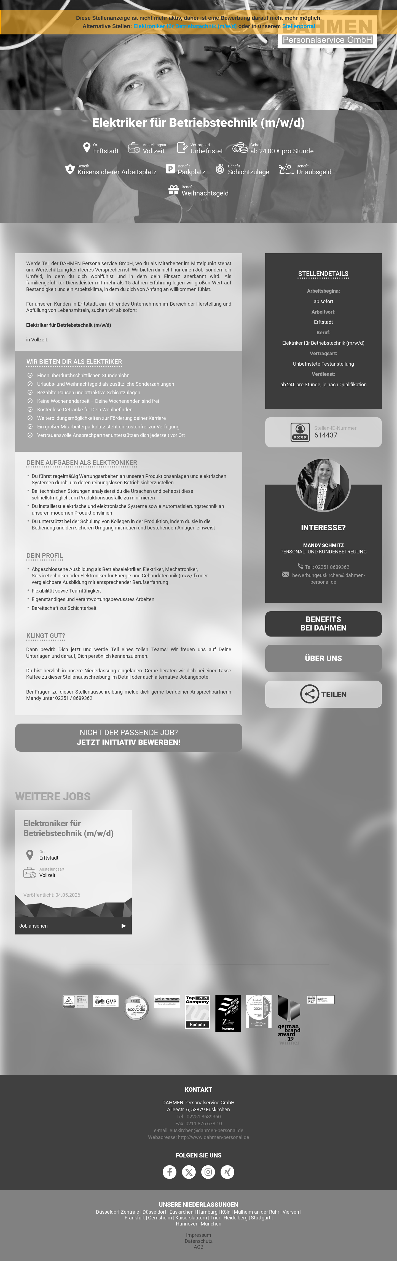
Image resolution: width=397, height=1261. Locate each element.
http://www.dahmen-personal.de (213, 1137)
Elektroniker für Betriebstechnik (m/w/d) (185, 26)
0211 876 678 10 (204, 1123)
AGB (198, 1247)
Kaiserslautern (191, 1218)
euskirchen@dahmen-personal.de (206, 1130)
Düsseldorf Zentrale (117, 1212)
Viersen (291, 1212)
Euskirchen (182, 1212)
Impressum (198, 1235)
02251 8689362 (332, 567)
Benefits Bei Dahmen (324, 623)
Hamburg (207, 1212)
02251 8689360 (204, 1116)
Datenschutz (199, 1241)
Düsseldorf (154, 1212)
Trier (215, 1218)
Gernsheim (160, 1218)
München (211, 1224)
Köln (225, 1212)
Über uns (323, 658)
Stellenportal (298, 26)
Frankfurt (135, 1218)
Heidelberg (236, 1218)
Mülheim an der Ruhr (256, 1212)
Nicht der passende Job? (128, 738)
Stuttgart (260, 1218)
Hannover (186, 1224)
